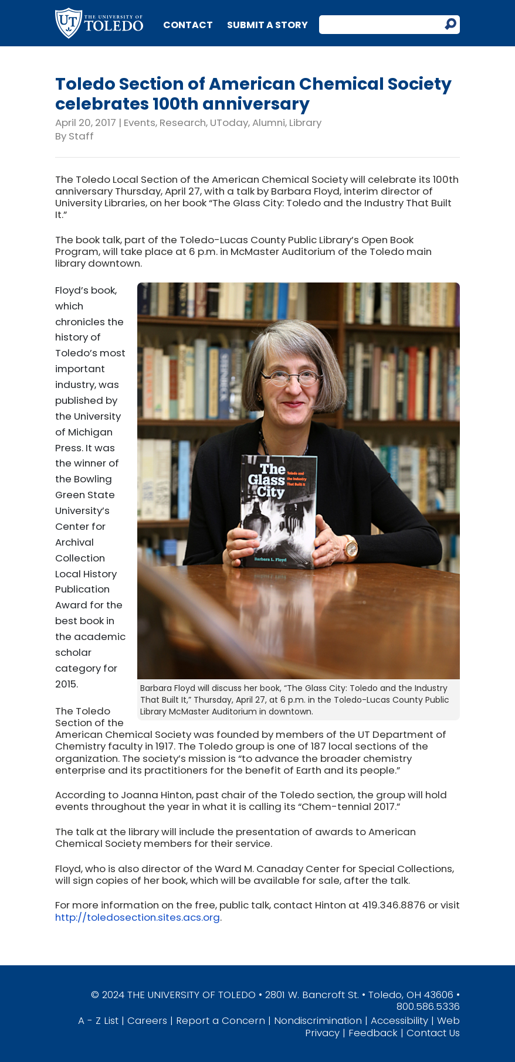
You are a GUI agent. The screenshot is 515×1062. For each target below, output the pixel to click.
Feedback (373, 1033)
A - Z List (98, 1020)
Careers (147, 1020)
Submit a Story (267, 25)
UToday (229, 122)
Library (305, 122)
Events (139, 122)
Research (183, 122)
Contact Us (433, 1033)
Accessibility (399, 1020)
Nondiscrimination (318, 1020)
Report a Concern (220, 1020)
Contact (188, 25)
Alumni (268, 122)
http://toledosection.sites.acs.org (137, 917)
